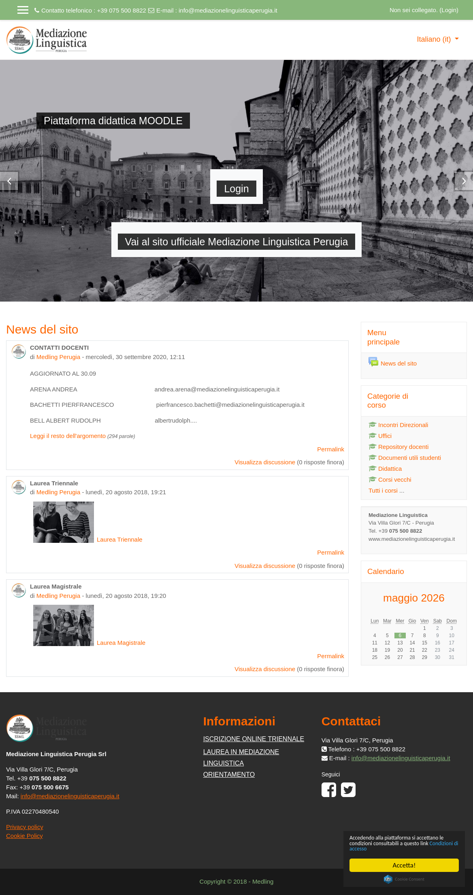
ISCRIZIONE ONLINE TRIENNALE (254, 739)
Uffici (380, 435)
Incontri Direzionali (398, 424)
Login (448, 9)
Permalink (330, 449)
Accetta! (404, 865)
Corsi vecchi (390, 479)
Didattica (385, 468)
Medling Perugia (58, 356)
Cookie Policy (24, 835)
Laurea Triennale (88, 539)
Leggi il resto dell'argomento (68, 435)
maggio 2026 (414, 598)
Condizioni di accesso (411, 848)
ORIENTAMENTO (229, 774)
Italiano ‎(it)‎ (435, 39)
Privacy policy (24, 826)
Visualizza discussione (264, 462)
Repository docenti (398, 446)
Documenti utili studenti (405, 457)
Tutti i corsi (383, 490)
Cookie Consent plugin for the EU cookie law (404, 879)
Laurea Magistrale (89, 642)
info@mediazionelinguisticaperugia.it (228, 10)
